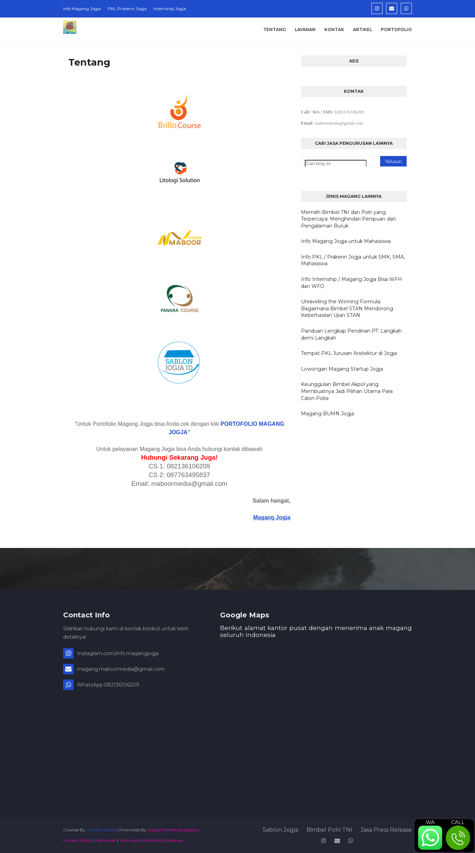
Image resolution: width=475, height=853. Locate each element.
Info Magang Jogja (82, 8)
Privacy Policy (77, 840)
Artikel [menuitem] (362, 29)
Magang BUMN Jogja (327, 413)
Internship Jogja (169, 8)
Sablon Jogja (280, 829)
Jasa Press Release (386, 829)
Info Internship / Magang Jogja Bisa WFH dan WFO (351, 282)
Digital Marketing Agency (173, 829)
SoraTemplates (101, 829)
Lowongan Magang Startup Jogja (342, 369)
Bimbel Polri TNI (329, 829)
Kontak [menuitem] (334, 29)
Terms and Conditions (141, 840)
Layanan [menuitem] (305, 29)
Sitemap (174, 840)
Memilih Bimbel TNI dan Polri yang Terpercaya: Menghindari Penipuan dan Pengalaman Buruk (348, 219)
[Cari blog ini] (336, 163)
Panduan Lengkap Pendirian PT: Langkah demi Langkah (351, 334)
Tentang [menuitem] (274, 29)
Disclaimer (105, 840)
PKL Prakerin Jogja (127, 8)
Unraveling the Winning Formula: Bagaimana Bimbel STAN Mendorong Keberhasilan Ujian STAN (347, 308)
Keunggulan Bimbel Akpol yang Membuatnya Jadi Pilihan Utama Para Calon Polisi (347, 391)
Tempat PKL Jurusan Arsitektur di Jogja (349, 353)
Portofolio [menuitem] (396, 29)
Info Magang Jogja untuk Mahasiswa (346, 241)
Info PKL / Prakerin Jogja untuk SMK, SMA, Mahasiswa (353, 260)
